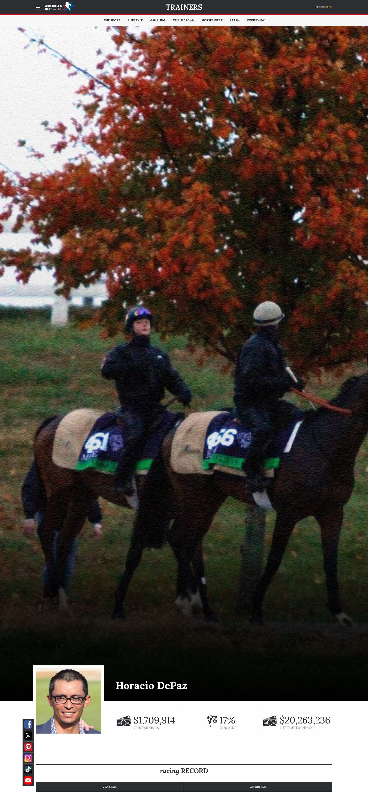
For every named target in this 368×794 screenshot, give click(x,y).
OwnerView (255, 20)
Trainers (184, 7)
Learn (234, 20)
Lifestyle (135, 20)
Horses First (212, 20)
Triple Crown (183, 20)
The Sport (112, 20)
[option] (184, 363)
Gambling (157, 20)
